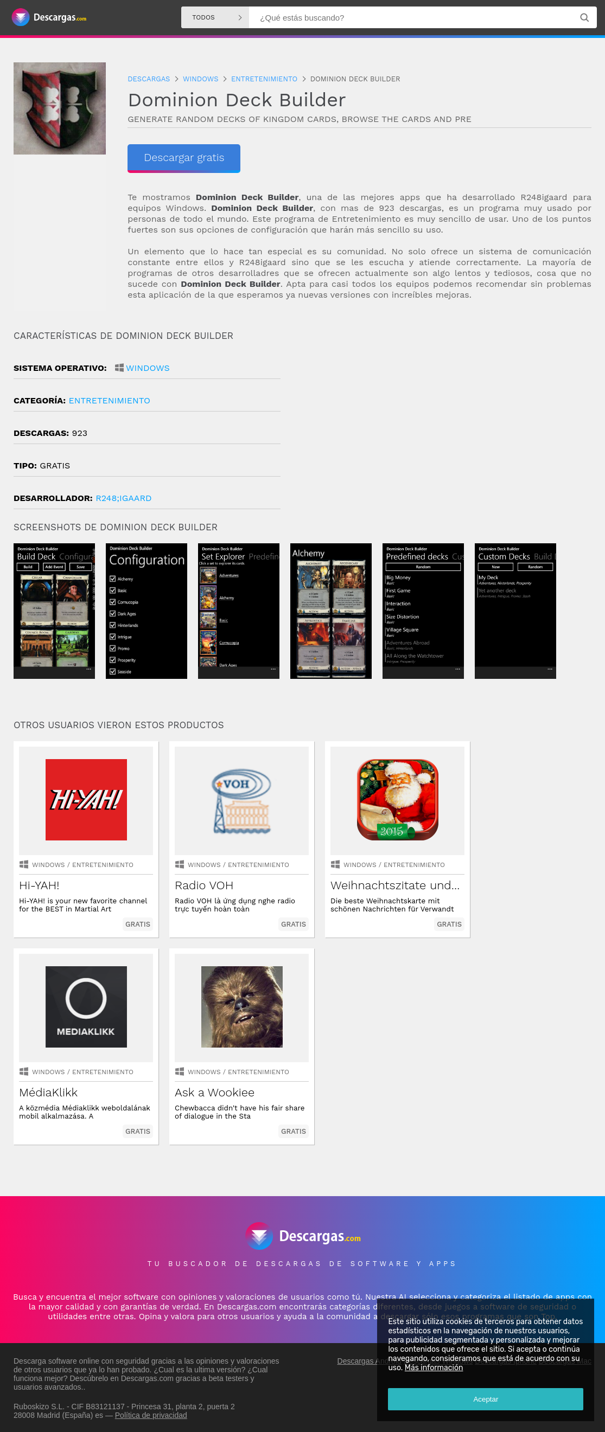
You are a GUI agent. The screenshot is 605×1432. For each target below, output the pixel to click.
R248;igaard (123, 498)
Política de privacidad (151, 1414)
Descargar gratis (177, 157)
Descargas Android (369, 1360)
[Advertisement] (447, 422)
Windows (148, 368)
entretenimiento (109, 400)
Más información (433, 1367)
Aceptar (485, 1399)
